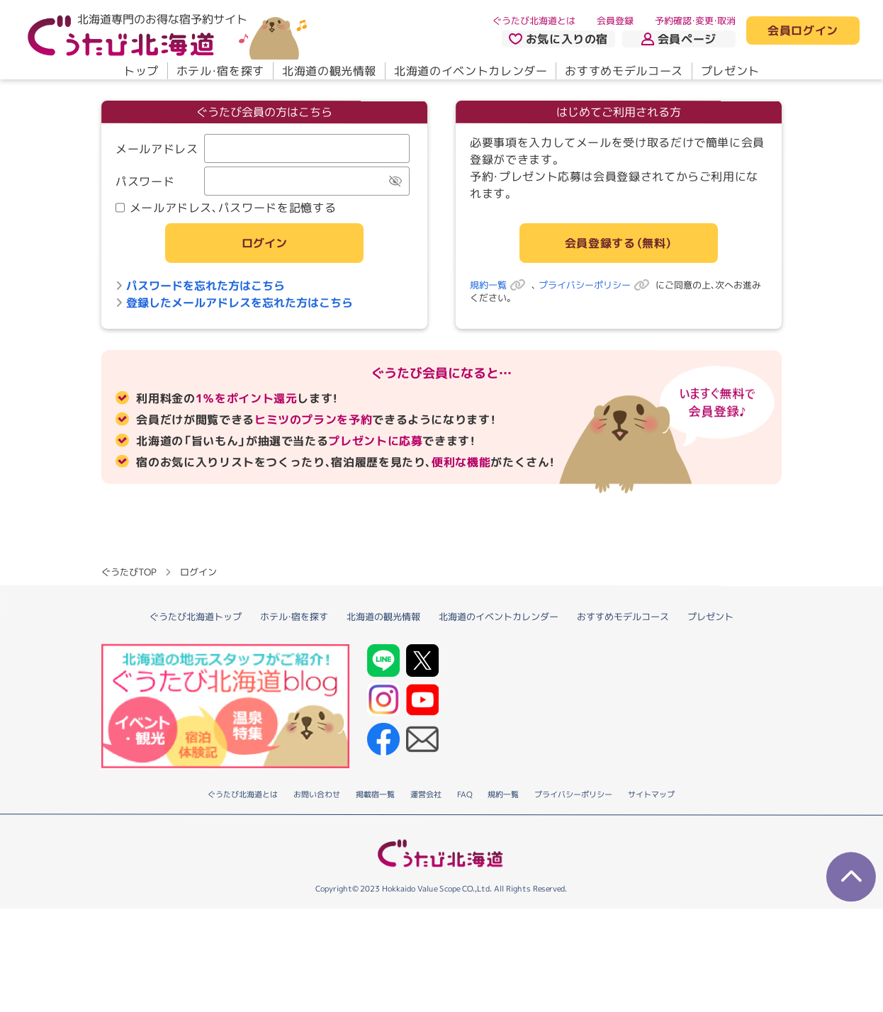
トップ (141, 71)
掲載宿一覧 (375, 898)
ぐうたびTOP (128, 674)
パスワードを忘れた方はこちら (200, 337)
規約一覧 (501, 336)
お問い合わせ (316, 898)
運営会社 (426, 898)
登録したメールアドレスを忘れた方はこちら (234, 354)
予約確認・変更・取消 (695, 20)
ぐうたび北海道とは (534, 20)
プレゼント (730, 71)
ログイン (264, 295)
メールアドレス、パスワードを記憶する (226, 259)
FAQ (464, 898)
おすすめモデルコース (623, 71)
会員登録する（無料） (619, 295)
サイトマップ (651, 898)
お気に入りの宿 (558, 39)
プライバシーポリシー (597, 336)
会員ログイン (802, 31)
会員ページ (678, 39)
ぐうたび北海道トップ (196, 719)
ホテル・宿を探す (220, 71)
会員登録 (615, 20)
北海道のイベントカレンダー (470, 71)
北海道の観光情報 (329, 71)
